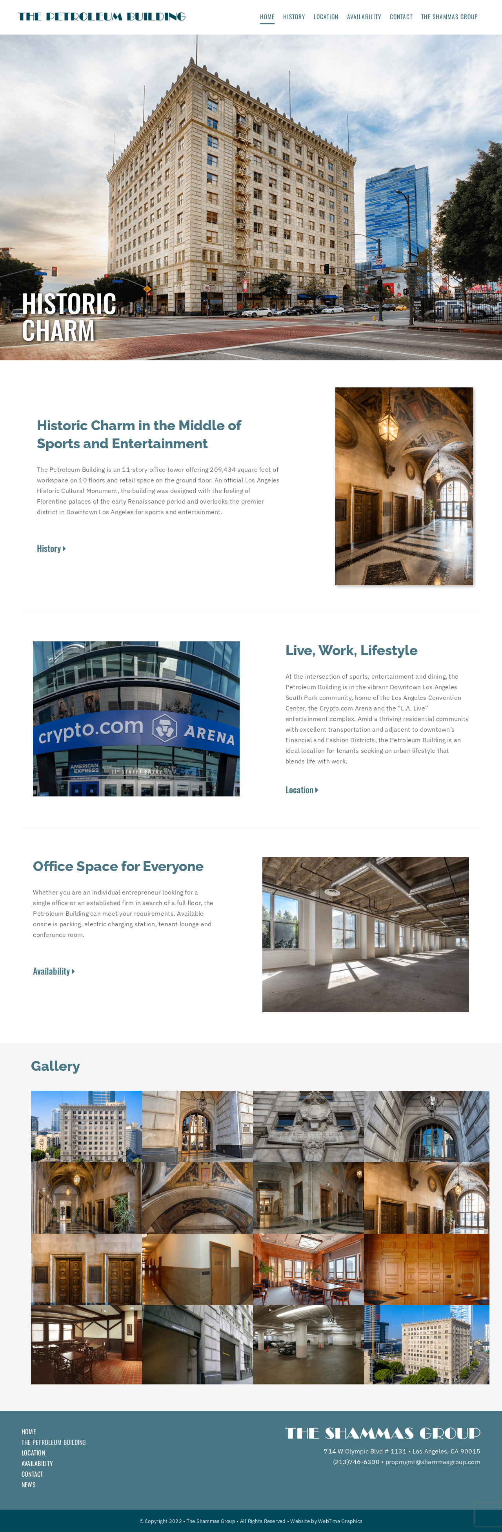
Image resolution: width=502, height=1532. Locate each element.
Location (302, 789)
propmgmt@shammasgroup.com (433, 1462)
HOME (267, 16)
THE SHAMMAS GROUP (449, 16)
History (51, 548)
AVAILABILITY (364, 16)
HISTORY (294, 16)
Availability (54, 970)
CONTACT (401, 16)
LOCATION (326, 16)
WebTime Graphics (340, 1521)
